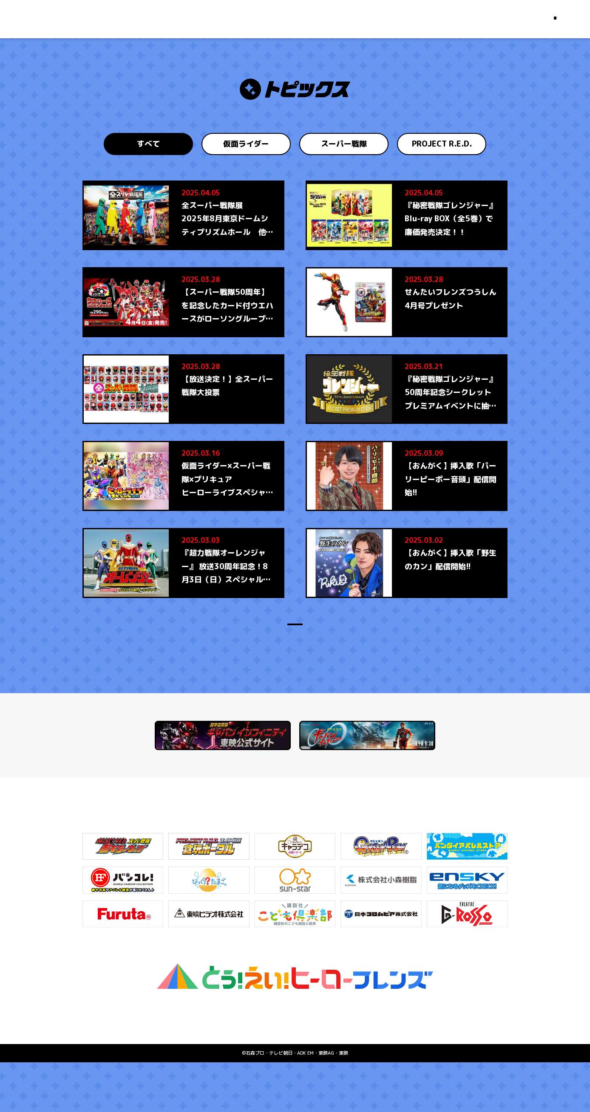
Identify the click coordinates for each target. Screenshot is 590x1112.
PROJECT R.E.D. (442, 143)
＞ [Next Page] (368, 639)
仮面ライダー (246, 143)
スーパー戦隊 (344, 143)
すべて (148, 143)
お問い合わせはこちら (295, 1067)
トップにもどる (295, 687)
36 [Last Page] (349, 639)
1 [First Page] (240, 639)
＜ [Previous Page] (221, 639)
